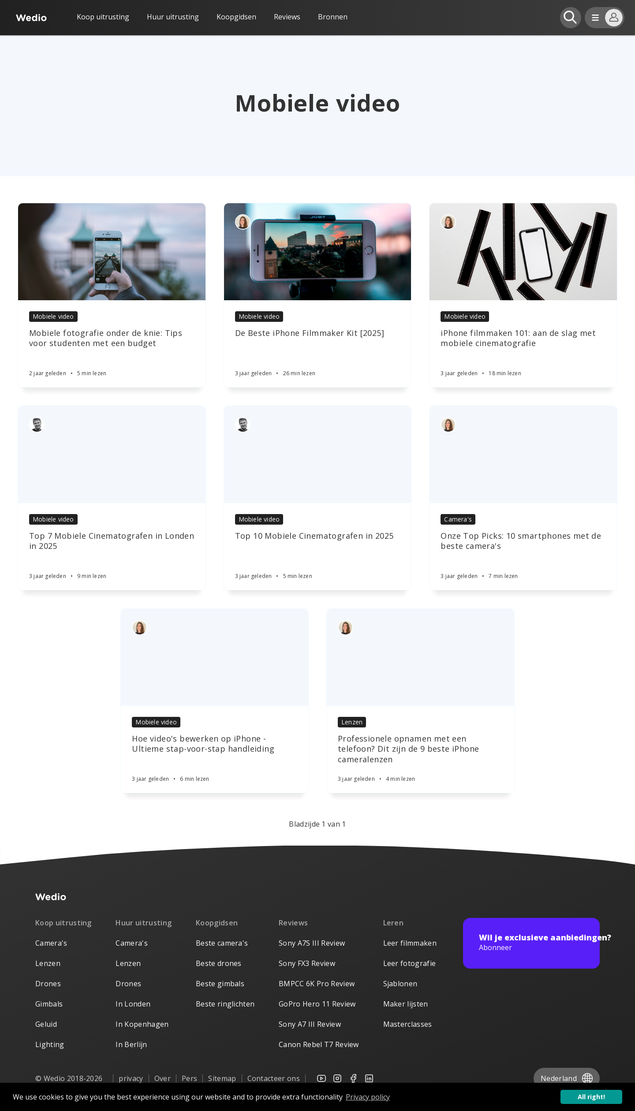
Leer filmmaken (410, 943)
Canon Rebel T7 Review (319, 1044)
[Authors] (242, 222)
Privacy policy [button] (368, 1097)
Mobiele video (53, 316)
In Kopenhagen (142, 1024)
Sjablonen (400, 983)
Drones (48, 983)
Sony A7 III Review (310, 1024)
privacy (131, 1078)
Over (162, 1078)
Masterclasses (407, 1024)
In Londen (133, 1004)
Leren (393, 923)
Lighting (49, 1044)
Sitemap (222, 1078)
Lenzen (351, 722)
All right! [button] (591, 1096)
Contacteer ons (273, 1078)
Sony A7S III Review (312, 943)
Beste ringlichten (225, 1004)
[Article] (111, 251)
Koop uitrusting (103, 17)
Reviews (287, 17)
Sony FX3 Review (307, 963)
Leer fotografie (409, 963)
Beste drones (219, 963)
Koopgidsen (236, 17)
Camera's (458, 519)
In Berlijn (131, 1044)
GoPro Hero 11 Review (317, 1004)
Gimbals (49, 1004)
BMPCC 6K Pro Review (317, 983)
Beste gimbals (220, 983)
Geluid (46, 1024)
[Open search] (570, 17)
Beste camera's (222, 943)
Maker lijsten (405, 1004)
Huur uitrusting (173, 17)
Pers (189, 1078)
